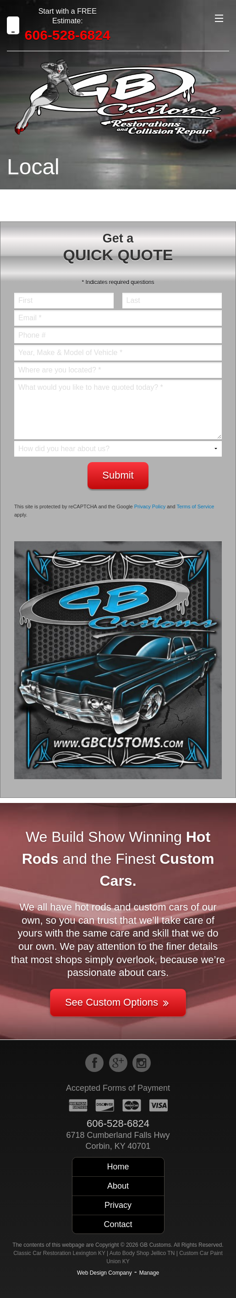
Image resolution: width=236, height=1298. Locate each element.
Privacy (118, 1205)
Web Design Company (104, 1273)
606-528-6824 (67, 35)
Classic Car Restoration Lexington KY (59, 1253)
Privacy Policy (149, 506)
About (118, 1185)
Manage (149, 1273)
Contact (118, 1224)
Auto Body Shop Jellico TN (142, 1253)
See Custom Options (118, 1002)
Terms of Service (195, 506)
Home (118, 1166)
